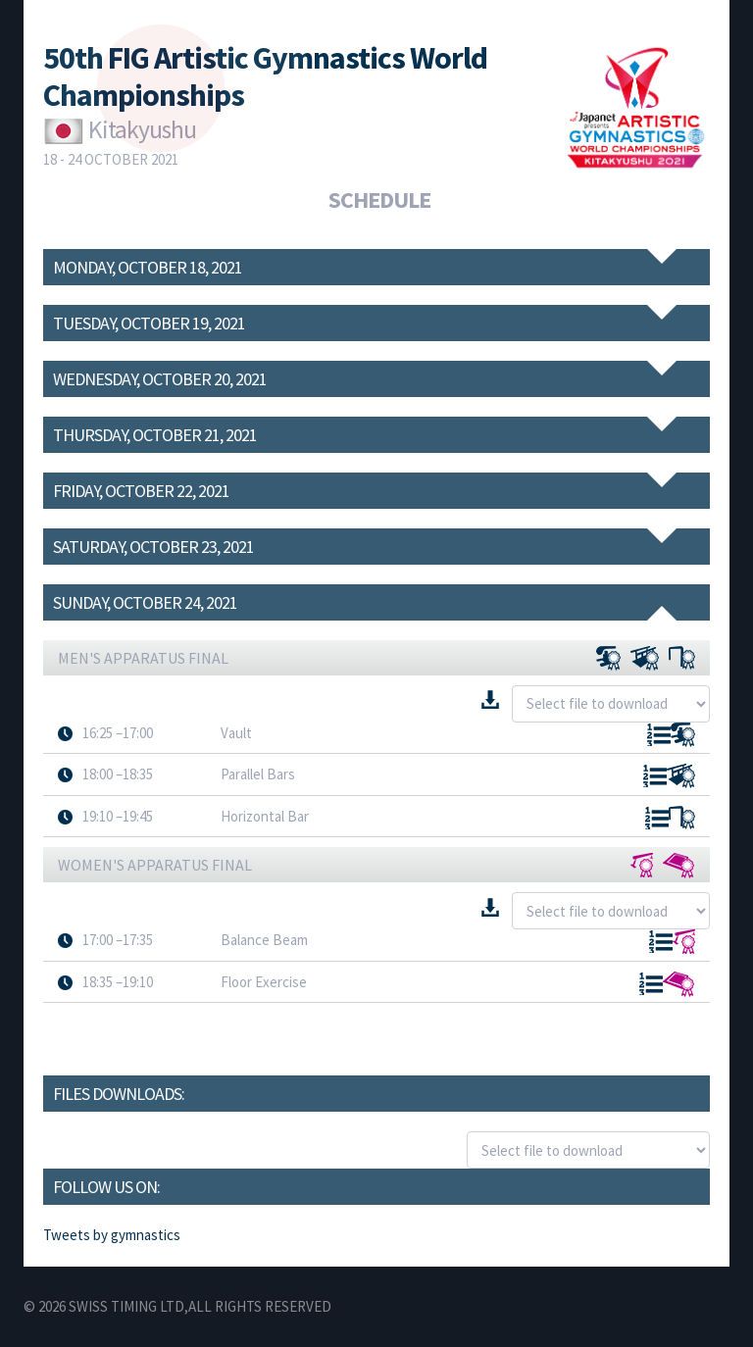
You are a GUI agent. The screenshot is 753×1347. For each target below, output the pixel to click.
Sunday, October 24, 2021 (145, 602)
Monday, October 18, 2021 (147, 267)
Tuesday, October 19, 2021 (149, 323)
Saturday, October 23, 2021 (153, 546)
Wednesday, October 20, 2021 (160, 379)
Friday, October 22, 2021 (141, 490)
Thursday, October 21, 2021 (155, 435)
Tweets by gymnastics (111, 1234)
